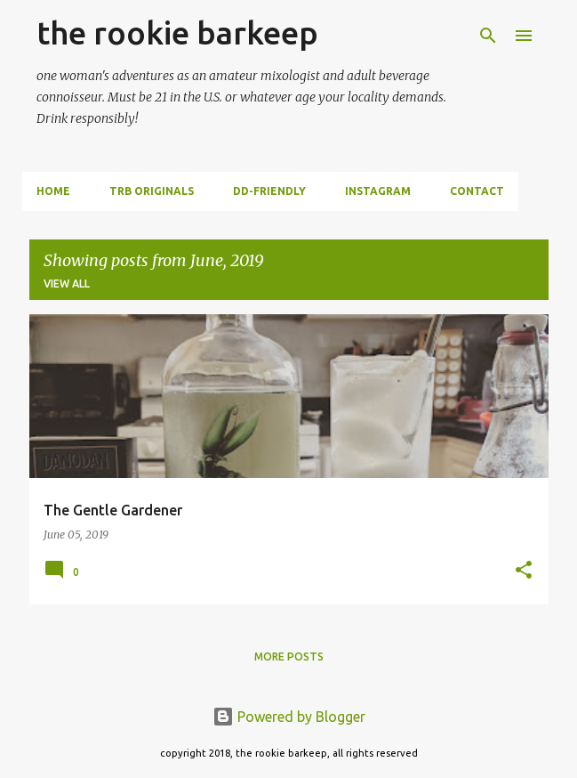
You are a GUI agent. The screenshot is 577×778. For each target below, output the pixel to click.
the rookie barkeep (177, 32)
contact (477, 191)
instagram (378, 191)
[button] (523, 571)
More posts (289, 656)
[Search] (488, 35)
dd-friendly (269, 191)
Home (53, 191)
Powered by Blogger (288, 717)
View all (67, 283)
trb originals (151, 191)
